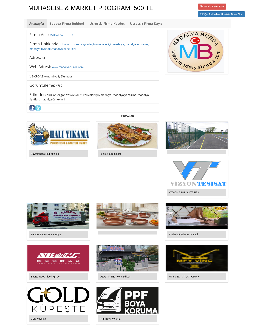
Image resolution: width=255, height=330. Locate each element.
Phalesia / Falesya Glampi (183, 234)
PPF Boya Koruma (110, 318)
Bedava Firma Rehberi (66, 23)
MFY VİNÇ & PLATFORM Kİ (184, 276)
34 (43, 58)
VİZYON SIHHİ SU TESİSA (184, 192)
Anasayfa (36, 23)
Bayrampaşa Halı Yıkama (45, 153)
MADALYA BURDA (61, 35)
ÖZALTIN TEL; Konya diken (115, 276)
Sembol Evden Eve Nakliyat (46, 234)
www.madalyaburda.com (68, 67)
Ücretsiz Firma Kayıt (146, 23)
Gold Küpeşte (38, 318)
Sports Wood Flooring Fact (45, 276)
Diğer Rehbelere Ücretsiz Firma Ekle (221, 14)
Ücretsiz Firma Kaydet (107, 23)
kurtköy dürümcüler (110, 153)
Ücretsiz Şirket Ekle (212, 6)
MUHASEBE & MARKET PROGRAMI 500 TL (90, 7)
